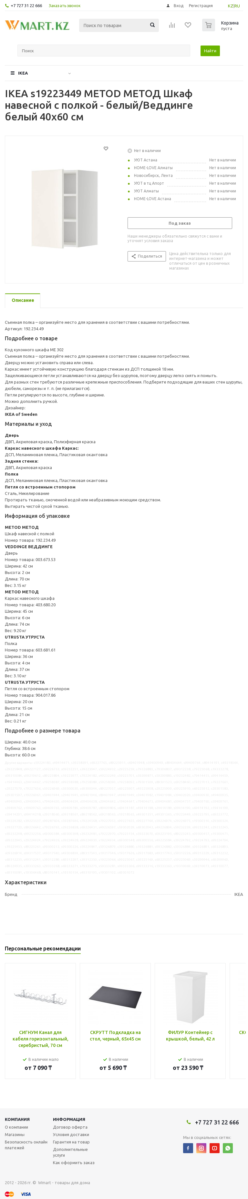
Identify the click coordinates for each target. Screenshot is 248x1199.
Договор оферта (70, 1127)
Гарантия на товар (71, 1142)
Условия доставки (71, 1134)
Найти (210, 50)
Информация (69, 1119)
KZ (230, 6)
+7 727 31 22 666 (26, 5)
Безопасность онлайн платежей (26, 1145)
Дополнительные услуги (70, 1152)
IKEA (23, 73)
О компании (16, 1127)
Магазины (15, 1134)
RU (237, 6)
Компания (17, 1119)
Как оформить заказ (74, 1162)
